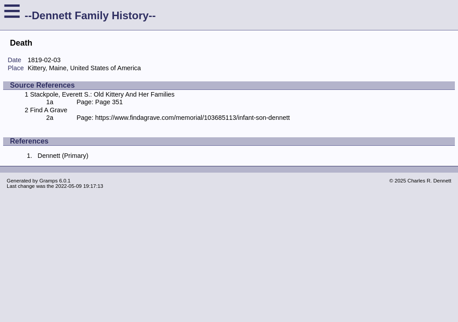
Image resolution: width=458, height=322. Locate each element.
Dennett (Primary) (63, 155)
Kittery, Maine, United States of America (84, 68)
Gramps (48, 180)
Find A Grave (48, 110)
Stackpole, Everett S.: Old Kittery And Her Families (102, 94)
